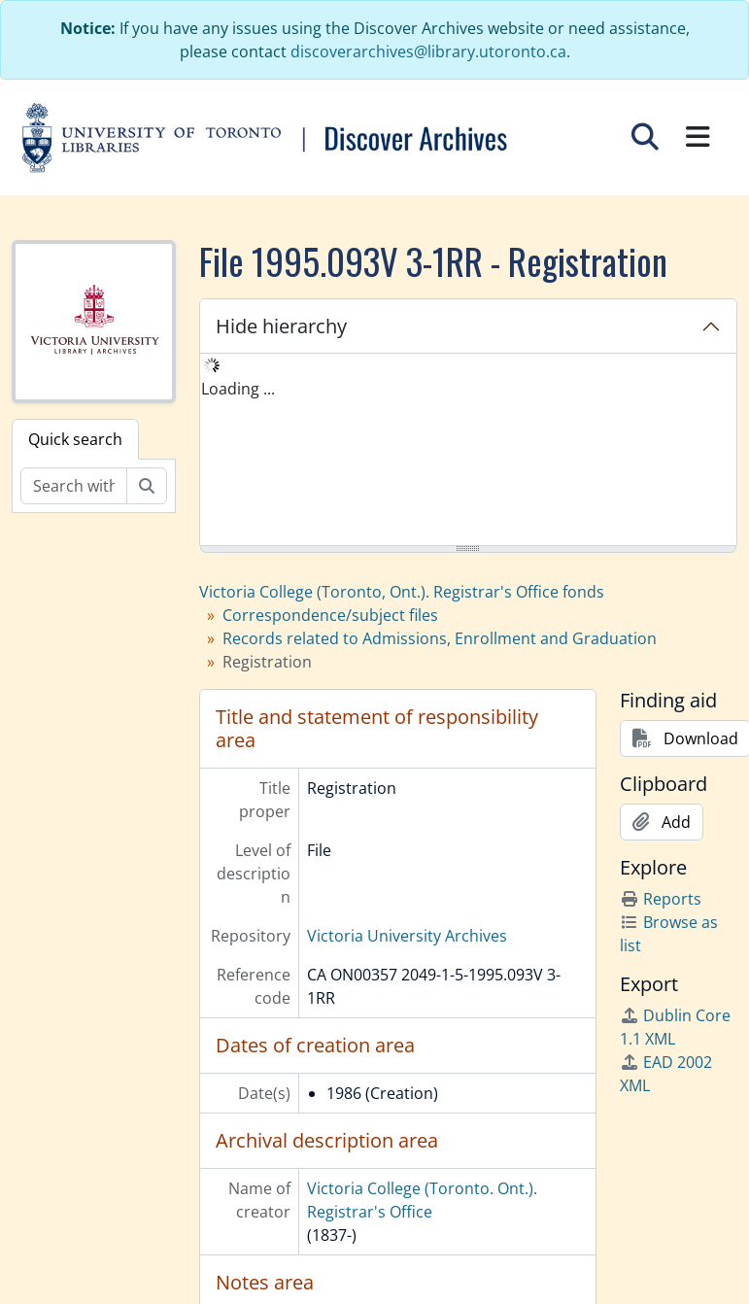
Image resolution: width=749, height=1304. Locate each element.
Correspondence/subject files (330, 615)
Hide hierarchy (281, 326)
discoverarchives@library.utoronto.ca (428, 51)
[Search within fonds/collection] (73, 485)
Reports (660, 898)
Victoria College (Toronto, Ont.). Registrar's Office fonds (401, 591)
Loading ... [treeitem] (238, 388)
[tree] (468, 451)
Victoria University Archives (407, 935)
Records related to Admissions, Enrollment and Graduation (439, 638)
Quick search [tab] (75, 439)
